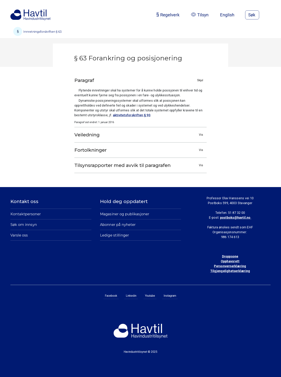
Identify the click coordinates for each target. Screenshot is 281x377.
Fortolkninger (139, 150)
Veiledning (139, 135)
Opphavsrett (230, 261)
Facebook (111, 295)
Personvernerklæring (230, 266)
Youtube (150, 295)
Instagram (170, 295)
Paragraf (139, 80)
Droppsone (230, 256)
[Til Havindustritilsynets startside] (30, 15)
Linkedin (131, 295)
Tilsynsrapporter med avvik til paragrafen (139, 165)
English (230, 15)
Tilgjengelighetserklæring (230, 271)
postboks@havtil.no (235, 217)
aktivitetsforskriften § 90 (131, 115)
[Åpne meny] (268, 15)
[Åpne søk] (252, 14)
